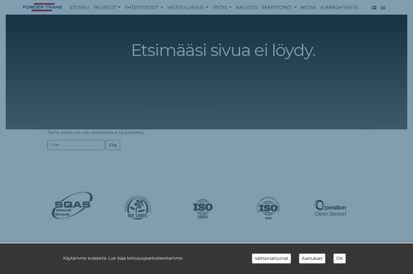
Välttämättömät (271, 258)
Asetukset (312, 258)
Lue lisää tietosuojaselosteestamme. (145, 258)
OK (339, 258)
